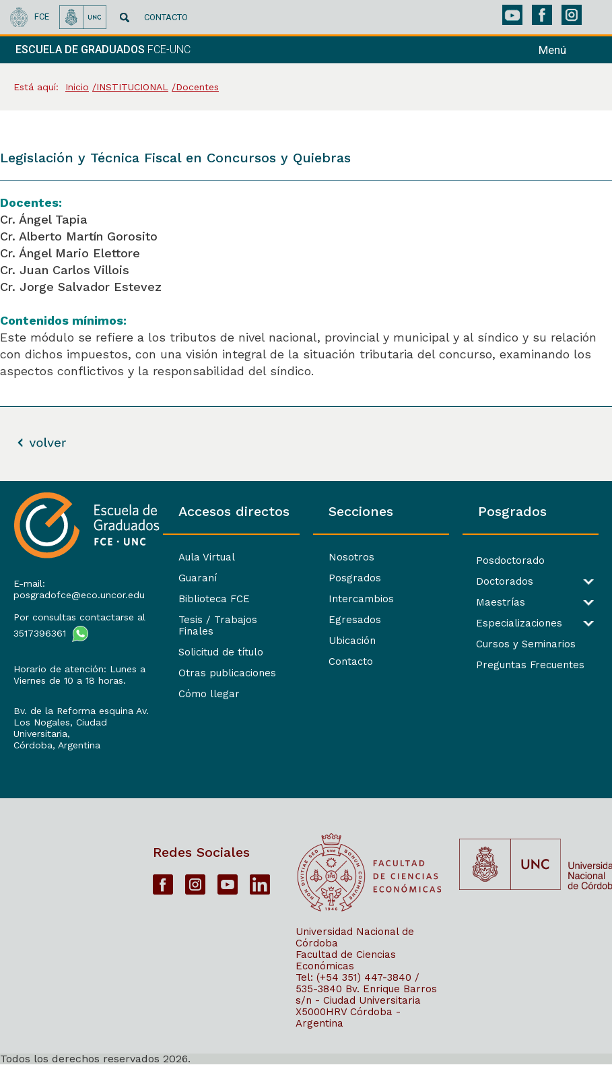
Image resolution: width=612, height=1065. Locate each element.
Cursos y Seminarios (526, 644)
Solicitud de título (220, 652)
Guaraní (197, 578)
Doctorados (504, 581)
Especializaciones (519, 623)
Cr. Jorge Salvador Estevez (81, 287)
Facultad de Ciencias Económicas (346, 960)
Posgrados (355, 578)
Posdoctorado (510, 561)
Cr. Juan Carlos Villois (64, 270)
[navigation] (570, 50)
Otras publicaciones (227, 673)
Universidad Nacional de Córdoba (355, 937)
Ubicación (352, 641)
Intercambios (361, 599)
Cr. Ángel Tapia (44, 219)
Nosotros (351, 557)
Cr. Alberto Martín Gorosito (79, 236)
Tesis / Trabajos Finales (217, 625)
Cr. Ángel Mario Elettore (70, 253)
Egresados (355, 620)
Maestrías (500, 602)
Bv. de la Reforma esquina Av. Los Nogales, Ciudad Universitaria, (81, 722)
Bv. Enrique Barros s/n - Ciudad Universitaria (366, 994)
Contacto (351, 661)
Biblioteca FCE (214, 599)
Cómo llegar (209, 694)
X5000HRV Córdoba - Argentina (348, 1017)
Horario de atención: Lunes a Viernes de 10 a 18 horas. (79, 675)
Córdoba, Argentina (56, 745)
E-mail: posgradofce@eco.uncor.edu (79, 589)
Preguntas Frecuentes (530, 665)
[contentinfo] (306, 772)
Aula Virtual (206, 557)
